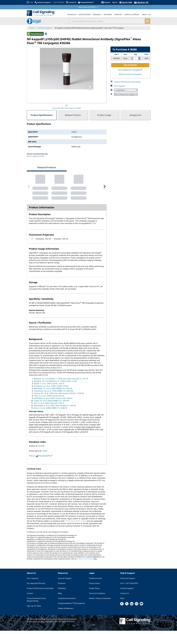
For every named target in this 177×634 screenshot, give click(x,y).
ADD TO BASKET (130, 65)
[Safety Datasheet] (126, 94)
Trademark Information (85, 562)
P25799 (41, 449)
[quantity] (135, 58)
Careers (30, 596)
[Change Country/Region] (30, 2)
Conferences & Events (67, 601)
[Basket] (141, 2)
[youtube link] (141, 607)
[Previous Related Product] (29, 188)
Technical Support (127, 581)
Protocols (61, 586)
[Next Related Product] (104, 188)
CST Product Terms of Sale (75, 524)
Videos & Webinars (65, 611)
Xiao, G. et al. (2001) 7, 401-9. (49, 406)
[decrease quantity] (132, 58)
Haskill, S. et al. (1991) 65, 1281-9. (49, 387)
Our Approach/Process (36, 586)
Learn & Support (64, 581)
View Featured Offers (88, 7)
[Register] (105, 2)
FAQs (122, 601)
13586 (93, 227)
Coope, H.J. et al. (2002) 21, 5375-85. (51, 404)
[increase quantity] (139, 58)
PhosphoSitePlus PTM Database (71, 606)
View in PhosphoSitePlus (41, 459)
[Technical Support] (42, 2)
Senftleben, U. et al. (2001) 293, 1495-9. (53, 401)
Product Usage (104, 115)
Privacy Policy (94, 586)
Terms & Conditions (97, 596)
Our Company (32, 581)
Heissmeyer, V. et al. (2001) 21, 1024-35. (55, 409)
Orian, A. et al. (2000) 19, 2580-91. (51, 411)
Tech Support (119, 86)
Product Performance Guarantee (127, 82)
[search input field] (107, 21)
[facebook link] (122, 607)
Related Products (73, 115)
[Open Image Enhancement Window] (90, 87)
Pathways (62, 591)
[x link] (126, 607)
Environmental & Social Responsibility (36, 602)
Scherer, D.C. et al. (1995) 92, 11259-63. (59, 397)
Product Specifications (42, 115)
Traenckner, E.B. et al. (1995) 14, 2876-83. (54, 394)
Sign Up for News (34, 609)
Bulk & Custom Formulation (130, 74)
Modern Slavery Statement (100, 601)
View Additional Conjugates (130, 70)
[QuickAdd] (125, 2)
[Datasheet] (126, 90)
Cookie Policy (94, 591)
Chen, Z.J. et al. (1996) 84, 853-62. (49, 399)
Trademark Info (95, 581)
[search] (147, 21)
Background (135, 115)
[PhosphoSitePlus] (86, 2)
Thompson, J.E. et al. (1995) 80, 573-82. (51, 389)
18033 (44, 454)
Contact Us (124, 596)
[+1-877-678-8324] (58, 2)
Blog (60, 596)
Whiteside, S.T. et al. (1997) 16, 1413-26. (53, 392)
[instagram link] (136, 607)
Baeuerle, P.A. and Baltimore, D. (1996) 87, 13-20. (55, 384)
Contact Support (127, 591)
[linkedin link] (131, 607)
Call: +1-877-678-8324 (129, 586)
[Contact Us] (71, 2)
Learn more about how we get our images (66, 108)
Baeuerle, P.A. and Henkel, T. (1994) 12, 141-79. (61, 382)
